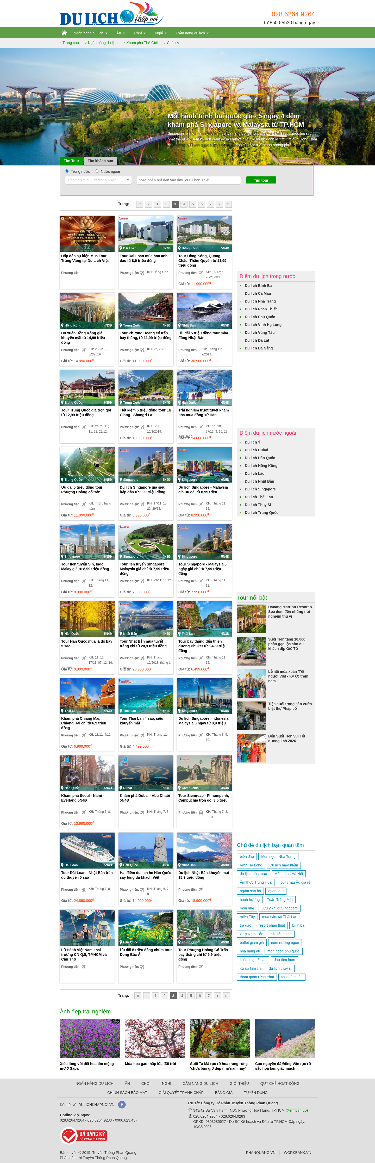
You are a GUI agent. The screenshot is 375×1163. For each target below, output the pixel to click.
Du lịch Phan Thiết (261, 309)
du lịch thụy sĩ (280, 968)
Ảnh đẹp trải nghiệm (85, 1011)
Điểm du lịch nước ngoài (268, 433)
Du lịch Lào (255, 473)
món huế (247, 908)
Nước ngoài (110, 171)
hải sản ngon (281, 934)
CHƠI (146, 1083)
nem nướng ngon (285, 942)
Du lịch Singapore (260, 489)
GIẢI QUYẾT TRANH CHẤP (181, 1093)
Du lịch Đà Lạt (257, 340)
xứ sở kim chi (250, 968)
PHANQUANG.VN (261, 1152)
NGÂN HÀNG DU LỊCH (95, 1083)
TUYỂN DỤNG (256, 1093)
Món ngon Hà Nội (288, 874)
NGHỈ (166, 1083)
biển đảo (247, 856)
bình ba (298, 925)
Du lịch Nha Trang (260, 301)
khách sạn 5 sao (253, 960)
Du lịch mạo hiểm (284, 865)
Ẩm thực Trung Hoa (256, 882)
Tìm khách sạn (100, 161)
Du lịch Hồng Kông (261, 466)
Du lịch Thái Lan (259, 497)
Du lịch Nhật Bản (259, 481)
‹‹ (140, 204)
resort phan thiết (272, 925)
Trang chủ (71, 43)
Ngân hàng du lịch (88, 33)
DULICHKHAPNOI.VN (96, 1105)
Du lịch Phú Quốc (260, 317)
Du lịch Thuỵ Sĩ (258, 505)
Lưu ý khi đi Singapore (279, 908)
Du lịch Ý (252, 442)
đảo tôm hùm (284, 960)
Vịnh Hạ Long (251, 865)
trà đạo (245, 925)
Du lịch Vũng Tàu (259, 332)
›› (228, 204)
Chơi (138, 33)
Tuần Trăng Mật (280, 899)
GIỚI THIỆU (239, 1083)
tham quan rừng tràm (257, 977)
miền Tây (247, 917)
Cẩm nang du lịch (190, 33)
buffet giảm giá (252, 942)
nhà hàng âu (250, 951)
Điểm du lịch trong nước (267, 276)
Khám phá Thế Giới (142, 43)
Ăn (118, 33)
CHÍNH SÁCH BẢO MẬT (127, 1093)
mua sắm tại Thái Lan (279, 917)
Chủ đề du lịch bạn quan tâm (270, 845)
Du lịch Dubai (256, 450)
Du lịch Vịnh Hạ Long (263, 325)
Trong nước (80, 171)
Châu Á (173, 43)
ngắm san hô (250, 891)
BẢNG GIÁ (224, 1093)
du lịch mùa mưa (253, 874)
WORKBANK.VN (297, 1152)
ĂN (127, 1083)
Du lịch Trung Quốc (261, 512)
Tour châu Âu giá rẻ (295, 882)
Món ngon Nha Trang (278, 856)
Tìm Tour (71, 161)
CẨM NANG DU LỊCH (200, 1083)
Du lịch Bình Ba (258, 286)
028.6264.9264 (293, 14)
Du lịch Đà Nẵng (259, 348)
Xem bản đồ (297, 1110)
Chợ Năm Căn (251, 934)
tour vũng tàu (292, 977)
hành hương (250, 899)
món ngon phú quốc (283, 951)
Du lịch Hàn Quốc (260, 458)
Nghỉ (159, 33)
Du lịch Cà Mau (258, 293)
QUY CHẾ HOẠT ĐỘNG (279, 1083)
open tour (276, 891)
